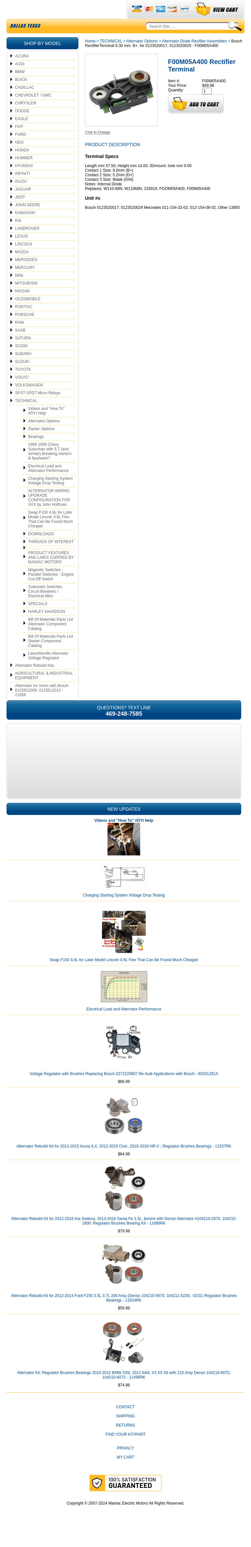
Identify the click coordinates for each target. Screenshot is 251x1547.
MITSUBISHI (26, 298)
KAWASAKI (25, 228)
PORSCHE (24, 330)
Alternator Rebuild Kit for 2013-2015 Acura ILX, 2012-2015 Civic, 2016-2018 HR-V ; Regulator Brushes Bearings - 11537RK (123, 1161)
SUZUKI (22, 377)
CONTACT (125, 1422)
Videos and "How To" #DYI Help (46, 426)
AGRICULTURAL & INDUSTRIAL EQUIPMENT (44, 690)
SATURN (23, 353)
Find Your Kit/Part (125, 1449)
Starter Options (41, 444)
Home (90, 56)
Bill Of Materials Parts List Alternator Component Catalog (50, 639)
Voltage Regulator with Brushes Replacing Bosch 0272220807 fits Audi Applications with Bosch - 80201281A (123, 1089)
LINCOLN (23, 259)
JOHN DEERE (27, 220)
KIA (18, 236)
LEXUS (21, 251)
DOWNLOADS (41, 549)
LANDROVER (27, 244)
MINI (19, 291)
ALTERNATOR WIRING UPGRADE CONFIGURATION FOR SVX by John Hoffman (49, 513)
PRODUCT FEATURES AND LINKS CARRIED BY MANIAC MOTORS (51, 573)
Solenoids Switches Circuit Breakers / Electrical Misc (45, 607)
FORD (20, 150)
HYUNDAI (24, 181)
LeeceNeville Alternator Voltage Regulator (48, 671)
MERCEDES (26, 275)
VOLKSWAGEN (29, 400)
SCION (21, 361)
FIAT (19, 142)
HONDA (22, 165)
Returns (125, 1440)
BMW (20, 87)
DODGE (22, 126)
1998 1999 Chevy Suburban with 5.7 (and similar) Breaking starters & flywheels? (50, 467)
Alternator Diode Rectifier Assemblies (194, 56)
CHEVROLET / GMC (33, 110)
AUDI (20, 79)
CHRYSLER (25, 118)
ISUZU (21, 197)
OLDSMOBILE (28, 314)
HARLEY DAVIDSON (46, 627)
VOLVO (21, 392)
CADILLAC (24, 103)
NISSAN (22, 306)
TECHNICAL (26, 416)
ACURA (22, 71)
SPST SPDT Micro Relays (37, 408)
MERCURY (25, 283)
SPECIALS (37, 619)
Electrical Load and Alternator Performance (48, 483)
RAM (19, 338)
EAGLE (21, 134)
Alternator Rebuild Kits (34, 681)
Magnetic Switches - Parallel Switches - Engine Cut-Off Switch (51, 590)
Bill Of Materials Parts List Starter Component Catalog (50, 656)
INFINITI (22, 189)
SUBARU (23, 369)
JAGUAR (23, 204)
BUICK (21, 95)
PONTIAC (23, 322)
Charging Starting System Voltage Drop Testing (50, 496)
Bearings (35, 452)
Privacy (125, 1463)
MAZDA (22, 267)
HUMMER (24, 173)
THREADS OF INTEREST (51, 557)
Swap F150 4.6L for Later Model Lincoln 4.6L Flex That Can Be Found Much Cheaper (50, 534)
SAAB (20, 345)
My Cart (125, 1472)
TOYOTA (23, 385)
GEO (19, 157)
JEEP (20, 212)
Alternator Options (44, 436)
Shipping (125, 1431)
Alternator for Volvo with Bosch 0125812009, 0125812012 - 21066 (41, 705)
